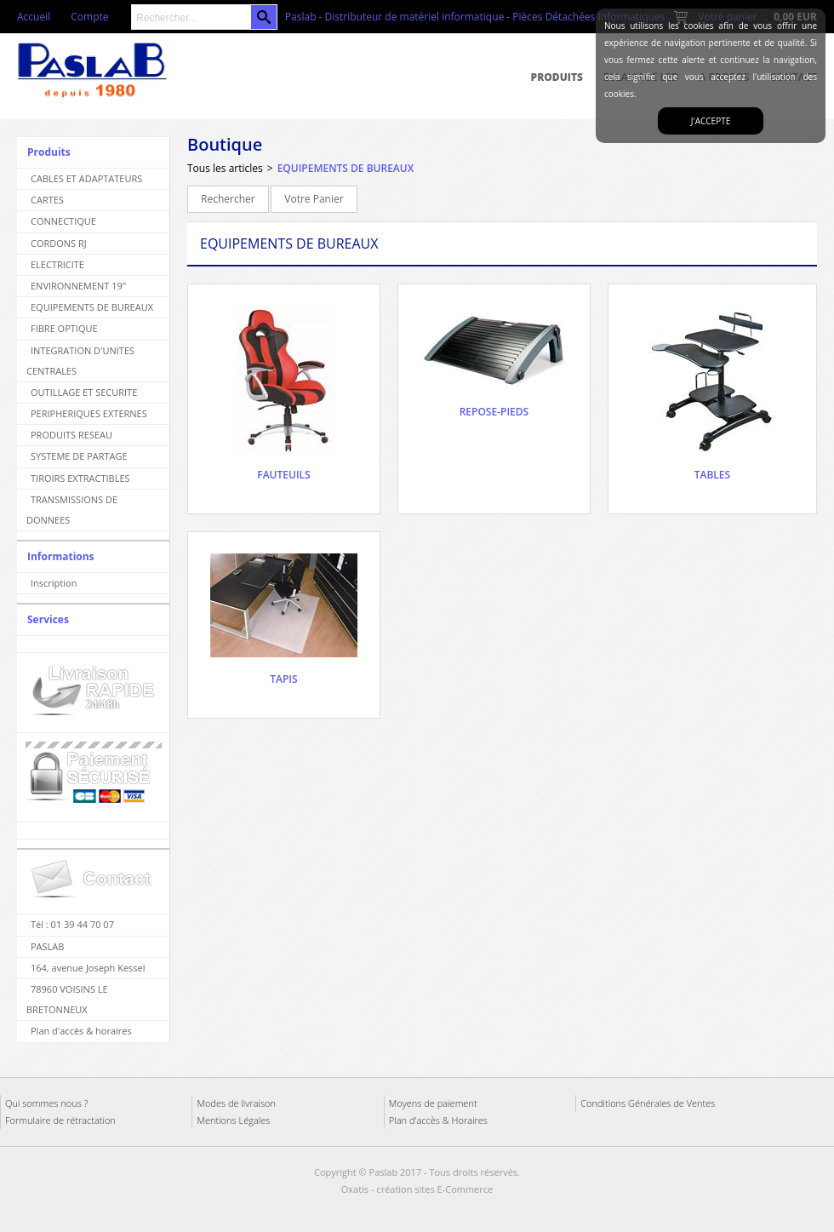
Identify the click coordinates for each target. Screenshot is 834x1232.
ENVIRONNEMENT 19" (78, 285)
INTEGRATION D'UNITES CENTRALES (80, 360)
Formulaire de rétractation (60, 1120)
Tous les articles (225, 168)
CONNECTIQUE (63, 221)
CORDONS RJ (59, 243)
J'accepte (710, 121)
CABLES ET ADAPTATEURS (86, 178)
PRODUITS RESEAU (71, 434)
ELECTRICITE (57, 264)
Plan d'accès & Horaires (438, 1120)
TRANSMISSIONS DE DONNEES (71, 509)
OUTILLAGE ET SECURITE (84, 392)
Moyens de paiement (433, 1103)
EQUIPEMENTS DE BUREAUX (92, 307)
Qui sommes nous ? (46, 1103)
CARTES (47, 199)
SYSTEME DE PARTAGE (79, 456)
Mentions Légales (233, 1120)
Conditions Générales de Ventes (647, 1103)
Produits (557, 77)
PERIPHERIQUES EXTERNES (89, 413)
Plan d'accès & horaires (81, 1030)
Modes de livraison (236, 1103)
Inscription (54, 582)
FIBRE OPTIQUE (64, 328)
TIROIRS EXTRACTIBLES (80, 478)
